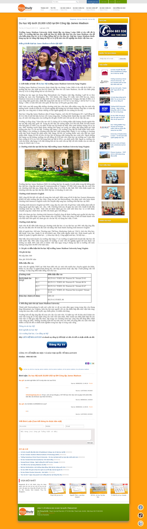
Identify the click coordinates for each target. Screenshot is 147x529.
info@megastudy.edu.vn (48, 513)
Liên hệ (118, 2)
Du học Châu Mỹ (92, 9)
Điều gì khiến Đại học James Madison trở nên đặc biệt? (41, 43)
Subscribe (123, 58)
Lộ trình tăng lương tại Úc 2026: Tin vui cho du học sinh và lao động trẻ (118, 99)
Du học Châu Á (66, 9)
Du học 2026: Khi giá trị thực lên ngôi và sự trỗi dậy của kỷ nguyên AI (45, 469)
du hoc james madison (69, 369)
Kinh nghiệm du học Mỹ (28, 330)
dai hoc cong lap (34, 369)
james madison (44, 369)
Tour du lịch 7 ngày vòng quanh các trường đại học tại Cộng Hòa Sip (45, 474)
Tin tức (54, 9)
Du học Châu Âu (78, 9)
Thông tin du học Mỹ (27, 326)
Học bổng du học (119, 9)
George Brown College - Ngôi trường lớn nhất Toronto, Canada (43, 462)
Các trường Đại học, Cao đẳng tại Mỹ (33, 333)
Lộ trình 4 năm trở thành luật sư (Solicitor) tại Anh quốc (118, 144)
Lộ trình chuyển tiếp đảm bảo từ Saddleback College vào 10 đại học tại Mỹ (46, 452)
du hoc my (26, 369)
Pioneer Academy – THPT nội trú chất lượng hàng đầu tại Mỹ (118, 154)
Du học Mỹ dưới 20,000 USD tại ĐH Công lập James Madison (53, 23)
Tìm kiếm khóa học (93, 2)
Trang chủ (44, 9)
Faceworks (46, 514)
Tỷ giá (106, 44)
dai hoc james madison (55, 369)
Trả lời (90, 383)
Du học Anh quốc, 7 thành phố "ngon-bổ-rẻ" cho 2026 (118, 89)
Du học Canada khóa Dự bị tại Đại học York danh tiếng (40, 459)
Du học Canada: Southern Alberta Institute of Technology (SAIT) (43, 454)
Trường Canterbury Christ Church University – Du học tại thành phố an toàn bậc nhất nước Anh (53, 457)
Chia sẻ (112, 2)
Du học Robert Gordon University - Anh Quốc (38, 472)
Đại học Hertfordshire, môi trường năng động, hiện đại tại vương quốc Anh (46, 467)
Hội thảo (104, 2)
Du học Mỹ (42, 84)
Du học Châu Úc (105, 9)
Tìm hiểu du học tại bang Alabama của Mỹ (37, 464)
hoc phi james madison (82, 369)
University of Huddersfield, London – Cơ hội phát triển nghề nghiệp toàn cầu (119, 135)
